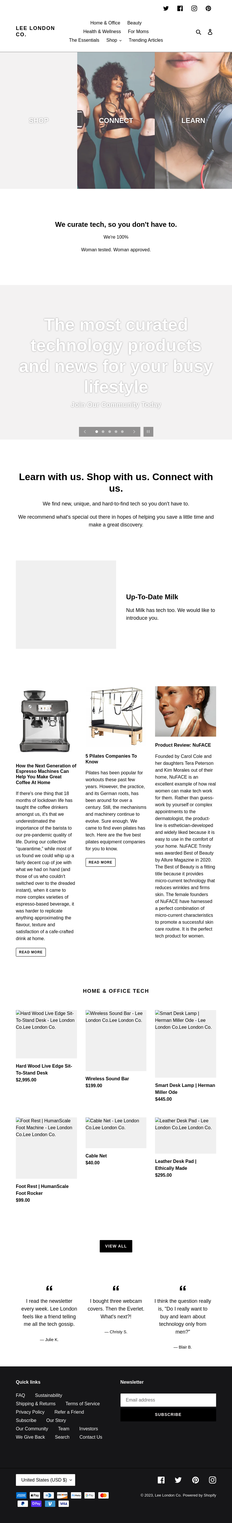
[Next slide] (134, 431)
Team (63, 1428)
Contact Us (91, 1437)
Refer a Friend (69, 1412)
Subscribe (26, 1420)
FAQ (20, 1395)
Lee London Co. (35, 31)
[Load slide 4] (116, 432)
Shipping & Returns (36, 1403)
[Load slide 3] (110, 432)
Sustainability (48, 1395)
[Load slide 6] (111, 441)
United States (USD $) (44, 1480)
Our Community (32, 1428)
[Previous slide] (85, 431)
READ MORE (31, 952)
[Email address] (168, 1400)
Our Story (56, 1420)
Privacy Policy (30, 1412)
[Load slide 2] (103, 432)
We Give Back (30, 1437)
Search (62, 1437)
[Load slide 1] (97, 432)
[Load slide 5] (123, 432)
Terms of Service (82, 1403)
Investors (88, 1428)
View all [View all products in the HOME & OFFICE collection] (116, 1246)
